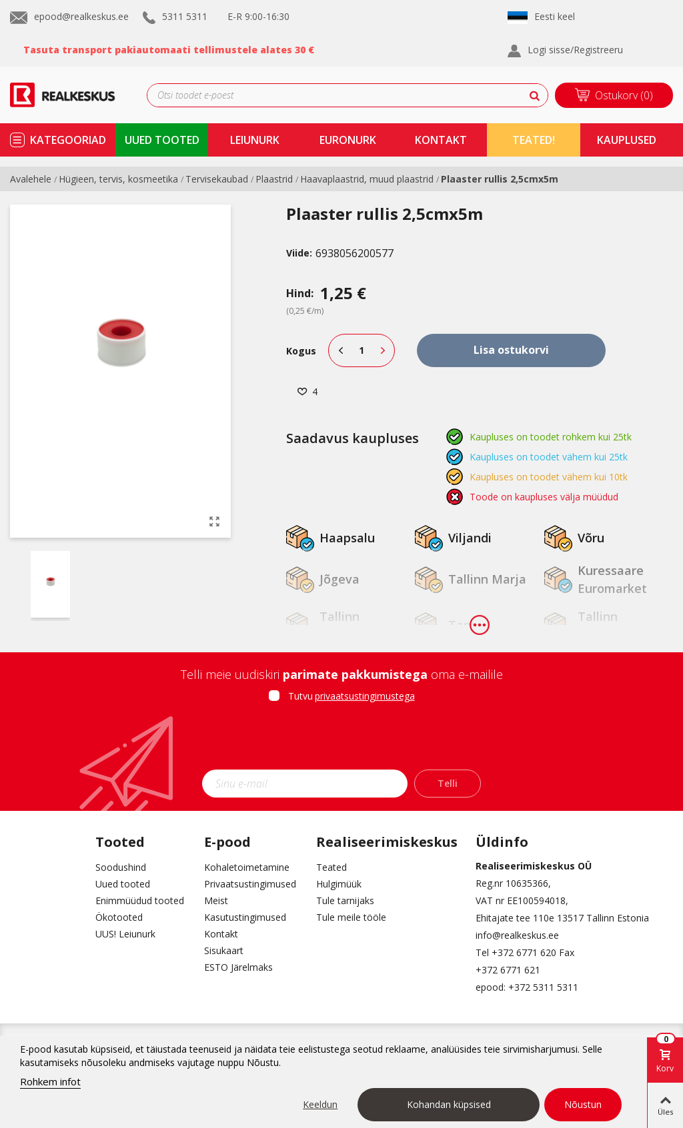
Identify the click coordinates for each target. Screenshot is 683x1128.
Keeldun (320, 1104)
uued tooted (162, 140)
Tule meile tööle (351, 917)
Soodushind (120, 867)
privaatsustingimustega (365, 696)
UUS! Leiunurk (125, 933)
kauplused (626, 140)
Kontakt (221, 933)
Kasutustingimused (245, 917)
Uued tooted (122, 883)
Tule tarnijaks (345, 900)
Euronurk (347, 140)
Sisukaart (223, 950)
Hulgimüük (339, 883)
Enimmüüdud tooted (139, 900)
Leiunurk (254, 140)
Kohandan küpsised (449, 1104)
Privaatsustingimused (250, 883)
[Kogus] (362, 350)
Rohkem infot (50, 1081)
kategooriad (68, 140)
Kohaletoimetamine (246, 867)
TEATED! (533, 140)
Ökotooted (119, 917)
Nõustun (583, 1104)
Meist (216, 900)
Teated (331, 867)
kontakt (441, 140)
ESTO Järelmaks (238, 967)
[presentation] (341, 740)
